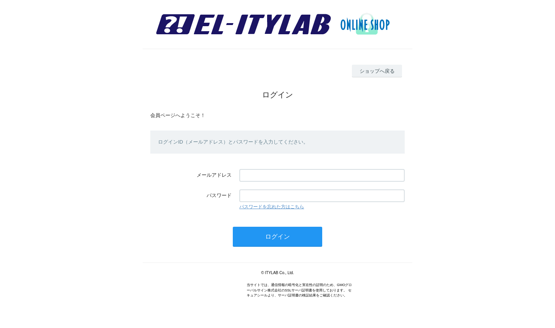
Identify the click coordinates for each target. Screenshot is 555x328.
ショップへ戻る (377, 71)
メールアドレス (214, 175)
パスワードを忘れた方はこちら (271, 206)
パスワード (219, 195)
